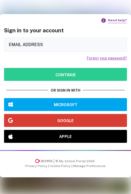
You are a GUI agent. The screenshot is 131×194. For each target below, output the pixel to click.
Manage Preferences (89, 166)
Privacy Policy (36, 166)
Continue (65, 74)
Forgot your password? (107, 58)
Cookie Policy (61, 166)
